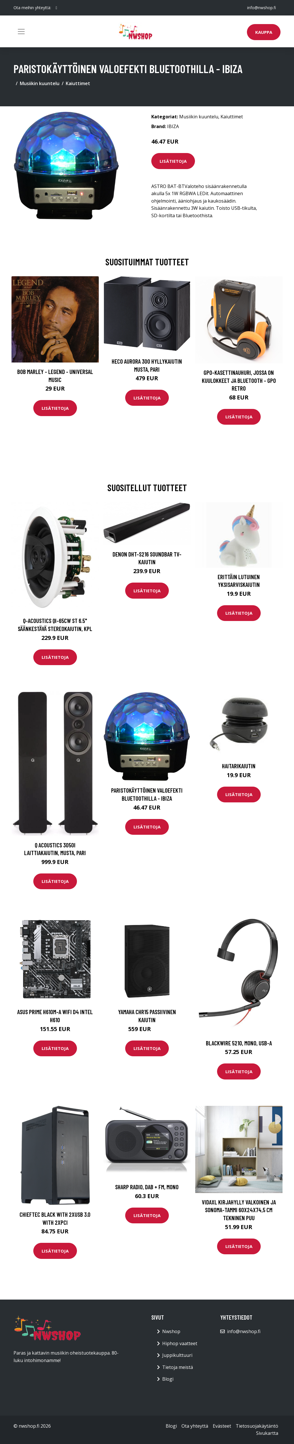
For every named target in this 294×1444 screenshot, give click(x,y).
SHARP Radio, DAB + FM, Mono (147, 1186)
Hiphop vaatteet (179, 1343)
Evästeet (222, 1426)
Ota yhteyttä (194, 1426)
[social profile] (56, 7)
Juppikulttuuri (177, 1355)
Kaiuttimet (78, 83)
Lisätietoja (173, 161)
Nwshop (171, 1331)
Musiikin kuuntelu (39, 83)
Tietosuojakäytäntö (257, 1426)
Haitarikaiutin (239, 765)
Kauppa (263, 32)
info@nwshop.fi (261, 7)
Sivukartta (267, 1433)
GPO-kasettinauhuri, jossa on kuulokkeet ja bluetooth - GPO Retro (239, 380)
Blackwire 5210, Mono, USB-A (239, 1043)
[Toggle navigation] (21, 31)
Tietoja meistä (177, 1367)
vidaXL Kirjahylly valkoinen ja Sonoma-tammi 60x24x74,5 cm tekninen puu (239, 1209)
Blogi (167, 1379)
